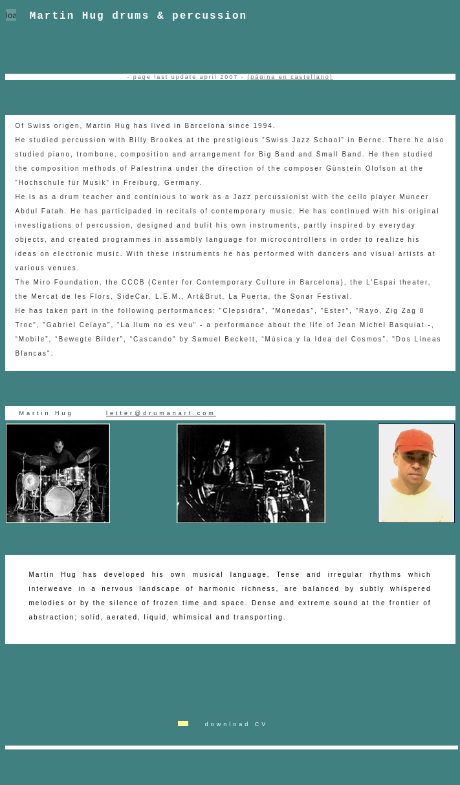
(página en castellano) (290, 78)
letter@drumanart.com (161, 414)
